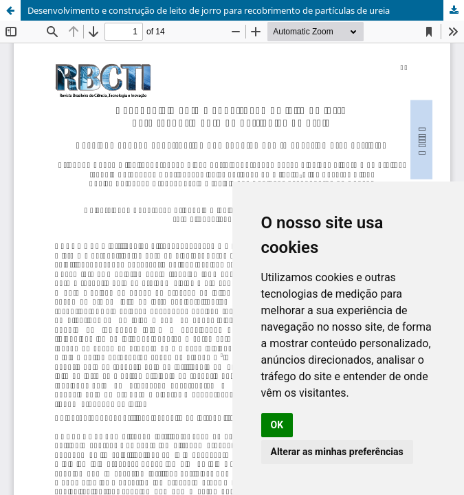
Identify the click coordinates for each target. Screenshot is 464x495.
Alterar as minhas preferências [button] (337, 451)
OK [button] (277, 424)
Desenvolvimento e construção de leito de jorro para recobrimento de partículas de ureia (208, 10)
